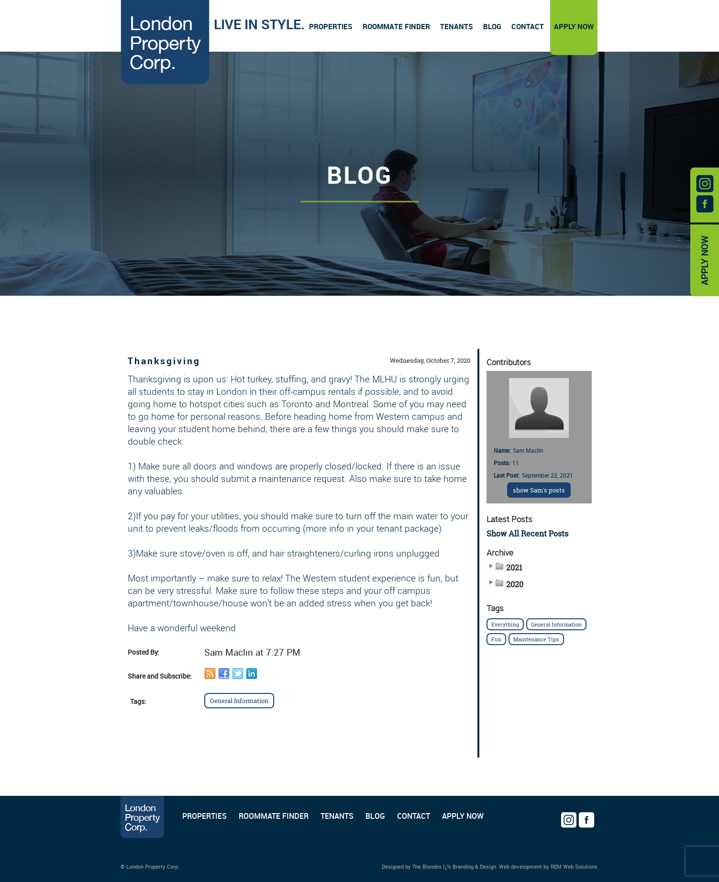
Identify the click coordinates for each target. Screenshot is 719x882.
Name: (502, 450)
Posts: (502, 463)
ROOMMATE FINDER (274, 816)
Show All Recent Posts (527, 533)
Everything (505, 624)
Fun (496, 639)
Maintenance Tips (536, 639)
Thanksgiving (164, 361)
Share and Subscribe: (160, 676)
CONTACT (413, 816)
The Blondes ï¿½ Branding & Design (454, 866)
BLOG (375, 816)
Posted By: (143, 652)
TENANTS (337, 816)
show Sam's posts (539, 490)
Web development (520, 866)
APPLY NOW (704, 260)
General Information (239, 700)
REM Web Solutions (574, 866)
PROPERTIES (204, 816)
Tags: (138, 701)
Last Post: (507, 475)
